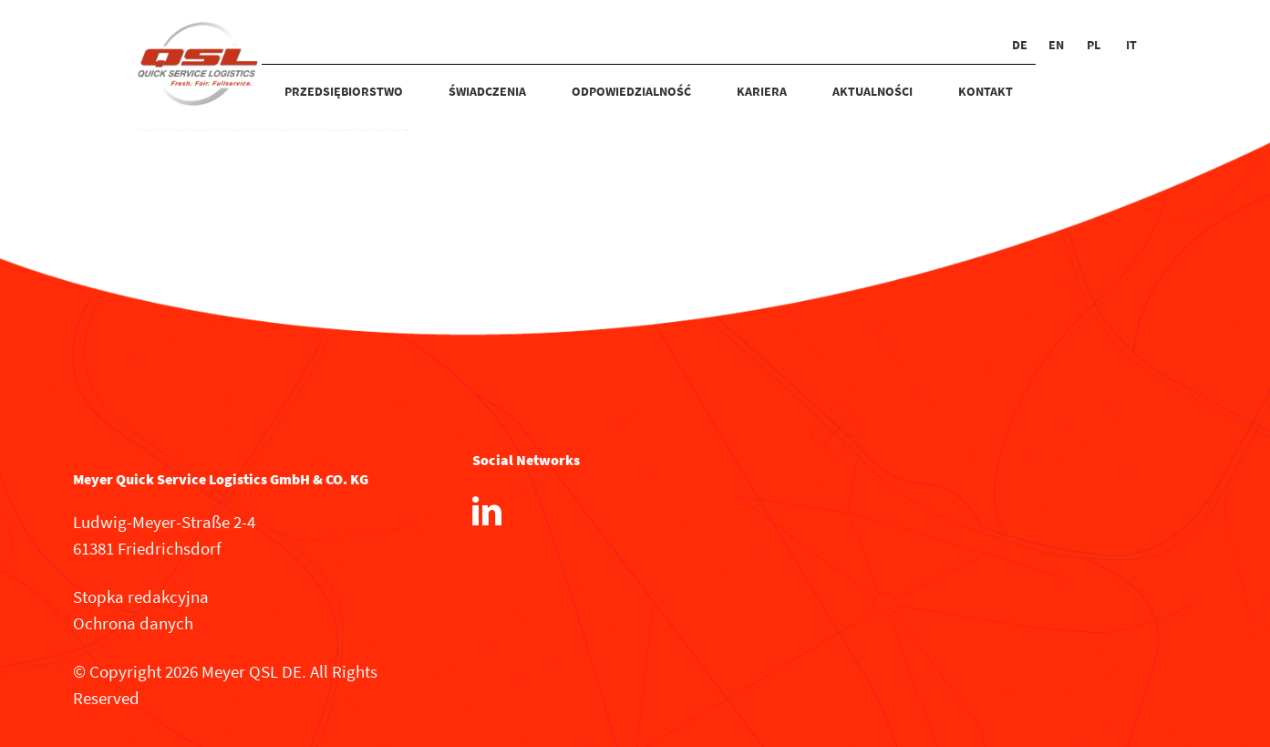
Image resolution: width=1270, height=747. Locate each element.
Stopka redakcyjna (141, 596)
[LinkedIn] (486, 510)
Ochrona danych (133, 623)
